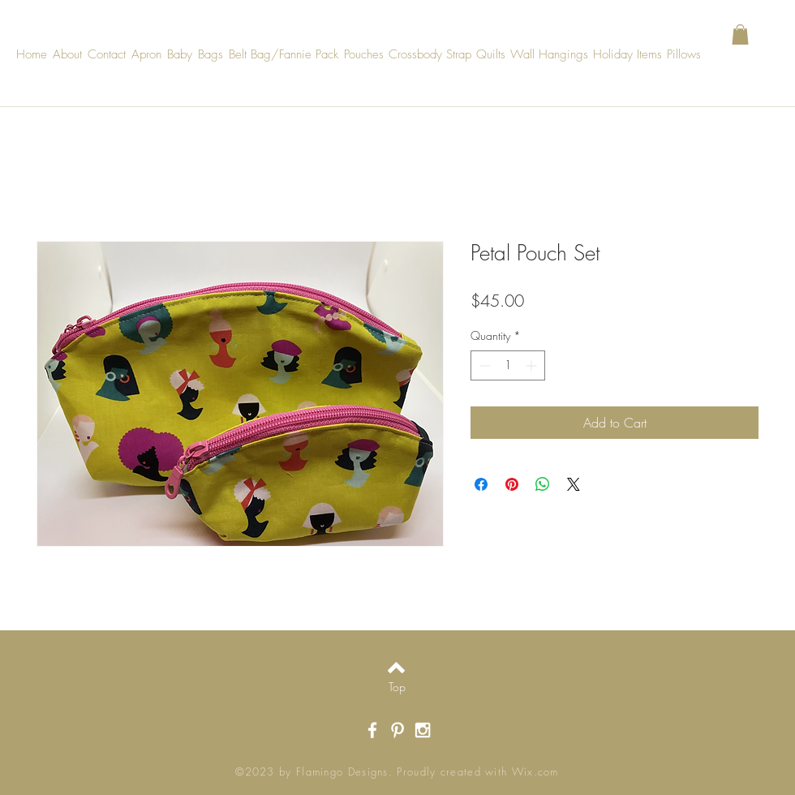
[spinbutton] (507, 365)
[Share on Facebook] (481, 484)
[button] (740, 34)
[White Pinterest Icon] (397, 730)
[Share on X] (573, 484)
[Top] (397, 687)
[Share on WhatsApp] (542, 484)
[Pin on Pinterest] (512, 484)
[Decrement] (483, 365)
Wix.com (535, 771)
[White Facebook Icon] (372, 730)
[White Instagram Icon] (422, 730)
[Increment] (532, 365)
